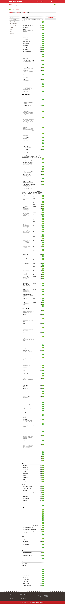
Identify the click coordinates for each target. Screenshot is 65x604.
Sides (10, 39)
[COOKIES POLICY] (24, 597)
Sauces (11, 41)
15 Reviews (17, 9)
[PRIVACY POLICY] (24, 595)
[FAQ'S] (14, 597)
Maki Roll (11, 31)
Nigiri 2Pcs (11, 29)
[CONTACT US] (14, 595)
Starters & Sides (12, 17)
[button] (43, 22)
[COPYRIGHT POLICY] (24, 598)
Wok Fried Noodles (12, 21)
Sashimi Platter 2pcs (12, 33)
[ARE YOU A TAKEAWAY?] (14, 599)
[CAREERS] (14, 598)
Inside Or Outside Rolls (13, 25)
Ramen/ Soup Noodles (13, 19)
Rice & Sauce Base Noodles (13, 23)
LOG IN (37, 1)
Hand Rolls (11, 27)
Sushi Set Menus (12, 35)
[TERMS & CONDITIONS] (24, 594)
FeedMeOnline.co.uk (28, 602)
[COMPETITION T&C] (24, 599)
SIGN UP (43, 1)
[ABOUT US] (14, 594)
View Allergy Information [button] (51, 17)
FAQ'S (48, 1)
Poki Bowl (11, 37)
